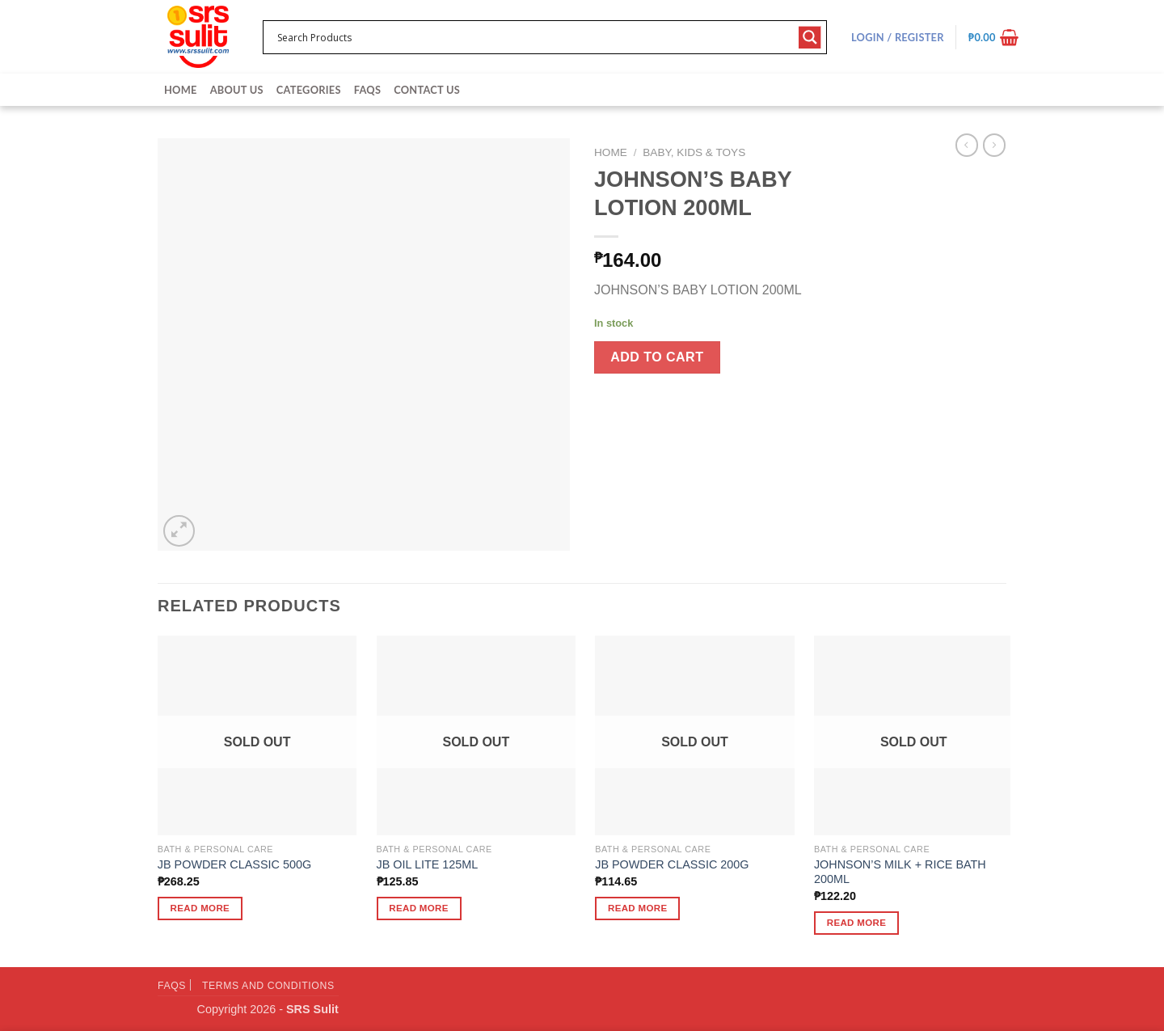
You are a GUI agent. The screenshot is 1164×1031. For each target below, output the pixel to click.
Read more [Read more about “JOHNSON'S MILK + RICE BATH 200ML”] (857, 922)
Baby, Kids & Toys (694, 152)
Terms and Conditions (268, 985)
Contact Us (427, 89)
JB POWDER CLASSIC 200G (672, 864)
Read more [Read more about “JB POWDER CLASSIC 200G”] (638, 908)
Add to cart (656, 357)
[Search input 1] (534, 37)
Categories (308, 89)
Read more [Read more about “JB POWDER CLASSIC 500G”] (200, 908)
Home (180, 89)
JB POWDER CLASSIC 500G (234, 864)
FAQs (367, 89)
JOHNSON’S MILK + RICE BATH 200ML (900, 872)
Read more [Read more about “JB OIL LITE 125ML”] (419, 908)
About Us (237, 89)
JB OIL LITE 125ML (428, 864)
